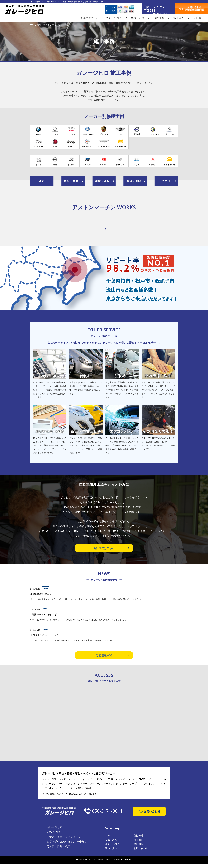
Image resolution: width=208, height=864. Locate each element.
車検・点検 (111, 848)
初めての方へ (112, 839)
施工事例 (138, 839)
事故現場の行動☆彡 (41, 593)
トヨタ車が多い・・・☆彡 (44, 635)
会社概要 (138, 844)
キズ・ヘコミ (112, 844)
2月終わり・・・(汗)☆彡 (43, 614)
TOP (107, 835)
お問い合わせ (141, 848)
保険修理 (138, 835)
